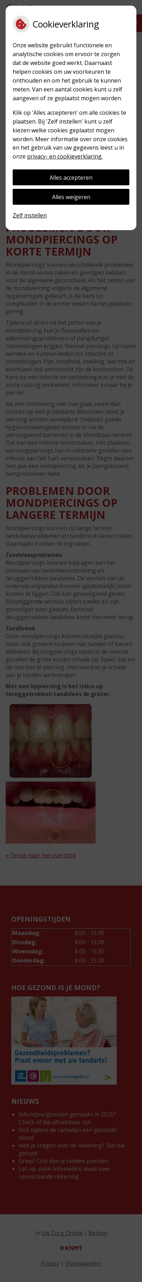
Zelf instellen (30, 215)
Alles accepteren (71, 177)
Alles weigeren (71, 197)
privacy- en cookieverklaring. (65, 156)
